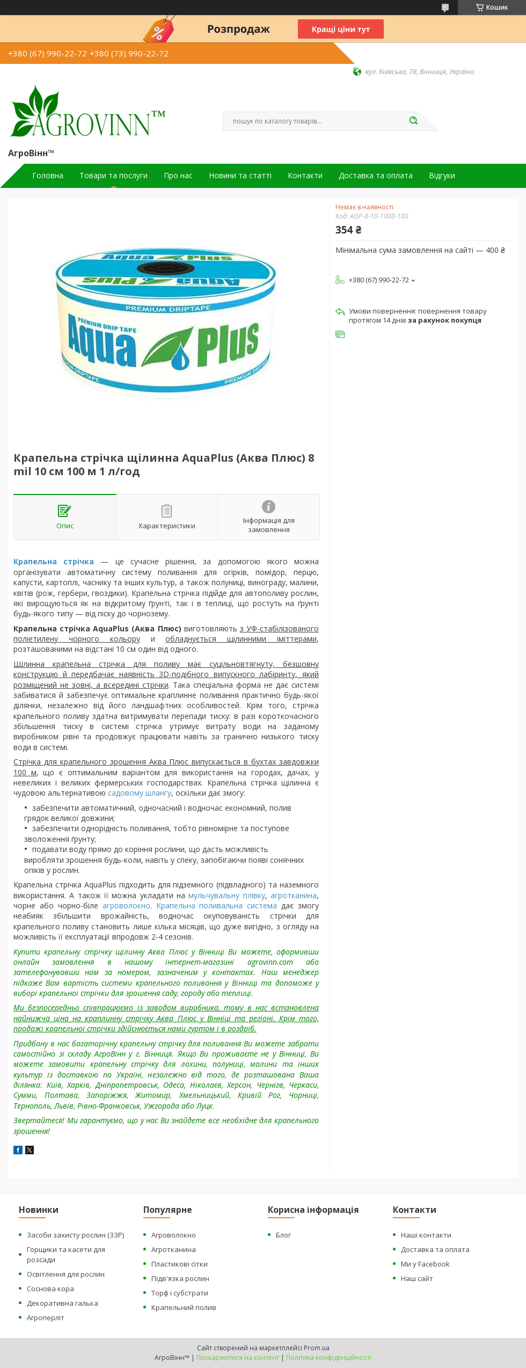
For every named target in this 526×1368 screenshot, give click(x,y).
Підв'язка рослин (180, 1278)
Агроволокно (173, 1235)
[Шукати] (413, 121)
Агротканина (173, 1249)
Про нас (178, 175)
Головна (47, 175)
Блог (283, 1235)
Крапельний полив (183, 1307)
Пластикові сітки (179, 1264)
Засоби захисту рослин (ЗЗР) (75, 1235)
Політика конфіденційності (328, 1357)
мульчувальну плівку (226, 895)
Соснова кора (50, 1288)
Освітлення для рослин (66, 1274)
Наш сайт (417, 1278)
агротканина (294, 895)
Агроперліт (45, 1317)
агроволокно (126, 905)
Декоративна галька (62, 1303)
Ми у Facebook (425, 1264)
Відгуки (442, 175)
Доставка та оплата (376, 175)
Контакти (305, 175)
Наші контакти (426, 1235)
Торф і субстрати (179, 1293)
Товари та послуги (113, 175)
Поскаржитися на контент (237, 1357)
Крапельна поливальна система (216, 905)
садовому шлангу (139, 793)
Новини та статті (240, 175)
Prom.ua (317, 1347)
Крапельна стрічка (53, 561)
